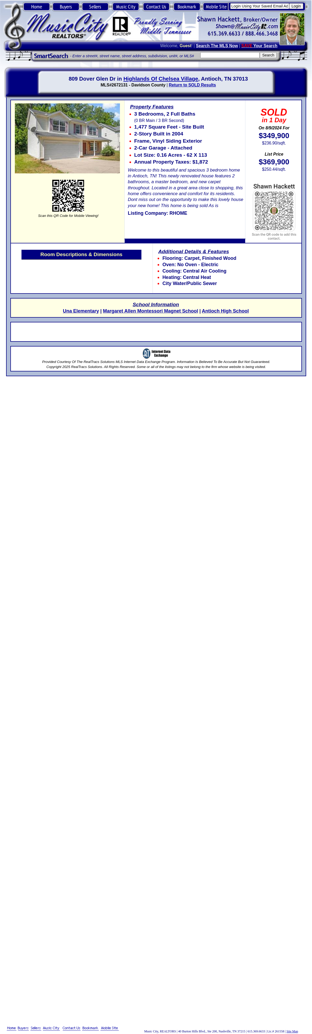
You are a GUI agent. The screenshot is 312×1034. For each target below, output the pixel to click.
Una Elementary (81, 311)
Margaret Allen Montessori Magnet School (150, 311)
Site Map (292, 1031)
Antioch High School (225, 311)
